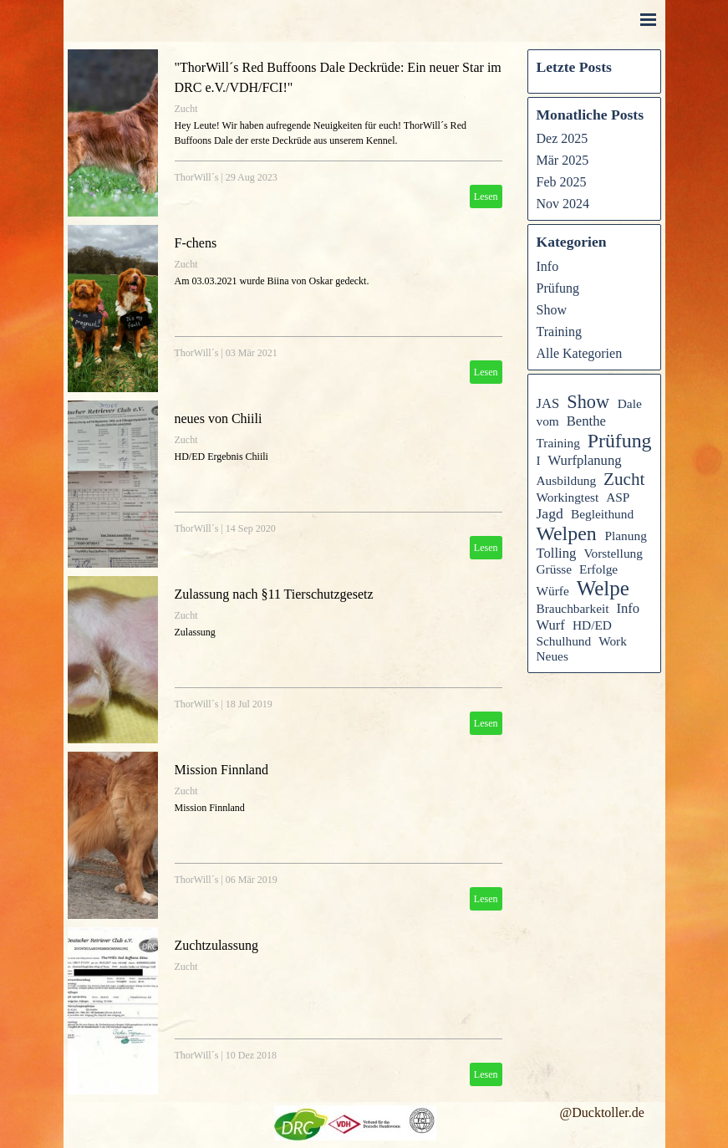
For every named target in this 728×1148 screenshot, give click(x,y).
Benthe (586, 421)
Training (560, 331)
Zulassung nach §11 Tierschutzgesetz (274, 594)
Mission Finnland (221, 770)
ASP (617, 497)
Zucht (186, 109)
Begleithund (602, 514)
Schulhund (564, 641)
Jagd (550, 513)
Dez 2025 (562, 138)
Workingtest (568, 497)
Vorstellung (613, 553)
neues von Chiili (218, 418)
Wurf (551, 625)
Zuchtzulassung (216, 945)
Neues (552, 656)
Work (612, 641)
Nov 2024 (563, 203)
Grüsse (555, 569)
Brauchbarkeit (573, 608)
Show (552, 310)
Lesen (486, 196)
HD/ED (592, 625)
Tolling (557, 553)
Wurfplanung (585, 460)
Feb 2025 (562, 182)
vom (548, 421)
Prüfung (558, 288)
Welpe (603, 588)
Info (548, 266)
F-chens (196, 243)
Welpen (567, 533)
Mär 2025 (563, 160)
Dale (630, 403)
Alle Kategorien (580, 353)
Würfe (553, 591)
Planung (625, 535)
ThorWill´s (197, 177)
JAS (548, 403)
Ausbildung (567, 480)
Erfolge (598, 569)
